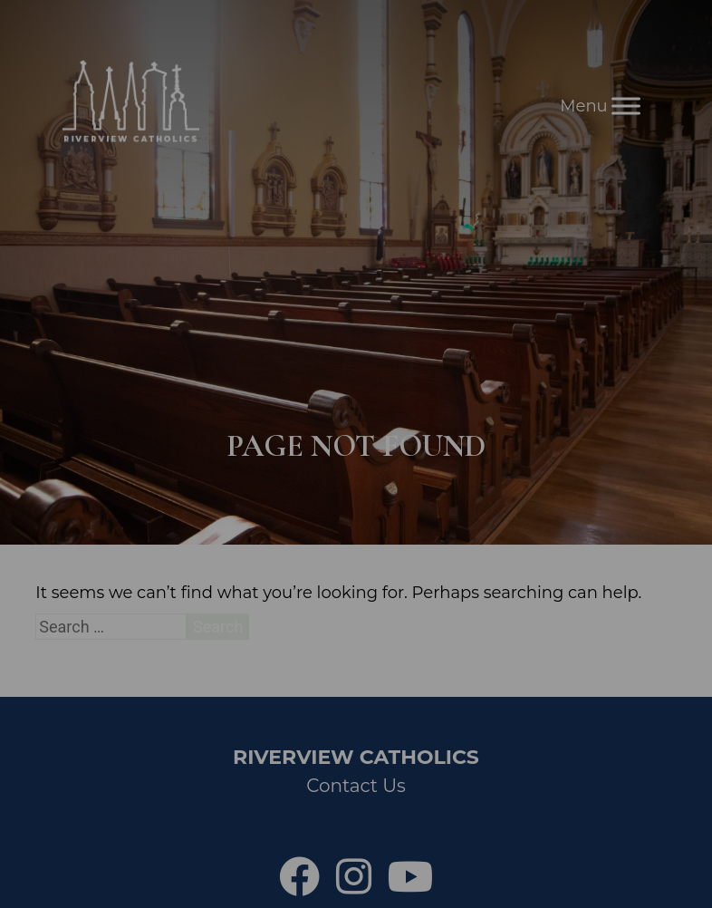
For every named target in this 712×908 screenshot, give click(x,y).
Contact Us (356, 786)
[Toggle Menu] (625, 105)
